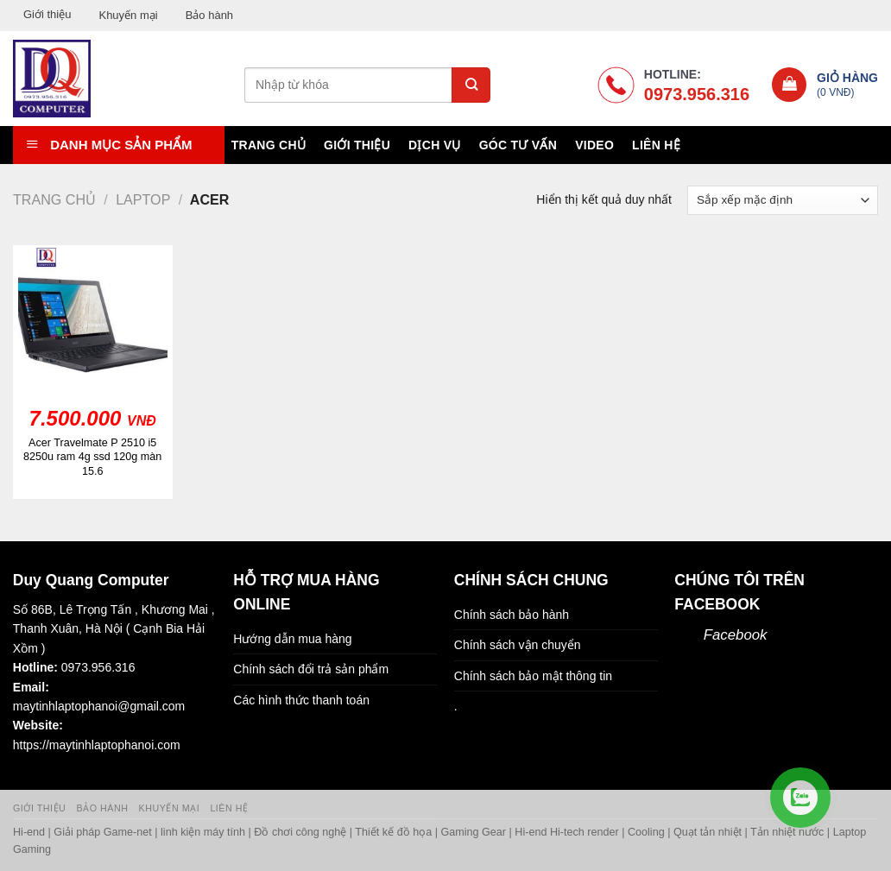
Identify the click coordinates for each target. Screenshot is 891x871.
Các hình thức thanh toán (301, 700)
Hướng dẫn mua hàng (292, 639)
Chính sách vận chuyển (517, 645)
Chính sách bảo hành (511, 615)
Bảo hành (209, 15)
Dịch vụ (434, 145)
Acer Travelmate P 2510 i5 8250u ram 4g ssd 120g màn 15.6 (92, 457)
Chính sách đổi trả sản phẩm (311, 669)
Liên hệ (656, 145)
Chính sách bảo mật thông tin (533, 676)
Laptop (143, 199)
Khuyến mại (127, 15)
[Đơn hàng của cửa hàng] (782, 200)
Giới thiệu (47, 14)
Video (594, 145)
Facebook (736, 635)
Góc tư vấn (518, 145)
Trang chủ (268, 145)
